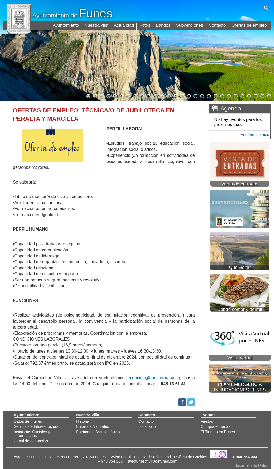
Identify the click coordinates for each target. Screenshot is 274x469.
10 (148, 95)
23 (235, 95)
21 (221, 95)
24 (242, 95)
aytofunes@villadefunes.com (152, 461)
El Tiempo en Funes (218, 432)
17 (195, 95)
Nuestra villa (97, 24)
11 (155, 95)
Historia (82, 421)
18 (201, 95)
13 (168, 95)
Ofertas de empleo (249, 24)
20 (215, 95)
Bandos (163, 24)
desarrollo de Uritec (251, 465)
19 (208, 95)
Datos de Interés (28, 421)
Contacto (217, 24)
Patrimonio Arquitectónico (98, 432)
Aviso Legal (121, 457)
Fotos (145, 24)
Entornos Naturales (92, 426)
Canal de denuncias (31, 441)
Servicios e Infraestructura (36, 426)
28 (268, 95)
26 (255, 95)
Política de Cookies (190, 457)
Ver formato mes (255, 134)
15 (181, 95)
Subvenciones (189, 24)
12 (161, 95)
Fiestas (207, 421)
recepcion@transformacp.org (154, 377)
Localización (148, 426)
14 (175, 95)
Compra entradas (215, 426)
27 (262, 95)
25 (248, 95)
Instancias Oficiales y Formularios (32, 434)
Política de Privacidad (152, 457)
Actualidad (124, 24)
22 (228, 95)
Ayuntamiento (66, 24)
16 (188, 95)
